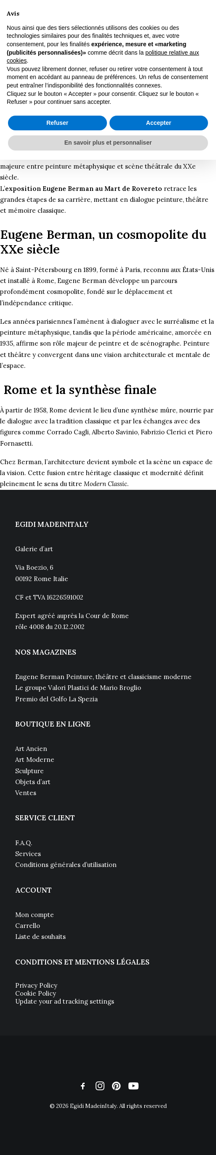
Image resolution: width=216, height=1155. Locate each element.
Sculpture (29, 771)
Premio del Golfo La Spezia (56, 699)
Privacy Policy (36, 985)
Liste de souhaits (40, 937)
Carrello (27, 926)
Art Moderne (34, 760)
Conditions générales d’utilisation (66, 865)
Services (28, 854)
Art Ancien (31, 749)
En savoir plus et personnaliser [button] (108, 142)
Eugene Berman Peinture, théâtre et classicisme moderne (103, 677)
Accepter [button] (158, 122)
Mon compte (34, 915)
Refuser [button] (57, 122)
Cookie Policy (35, 993)
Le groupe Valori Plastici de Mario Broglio (78, 688)
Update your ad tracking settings (64, 1001)
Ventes (25, 793)
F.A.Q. (23, 843)
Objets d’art (33, 782)
